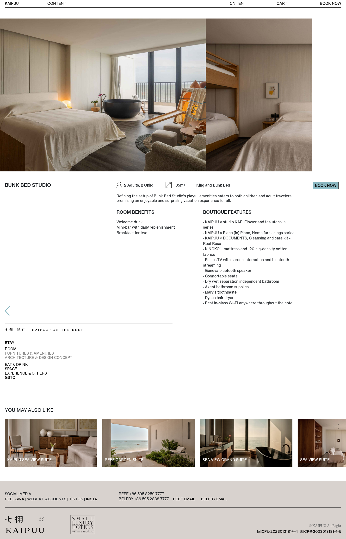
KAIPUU (12, 3)
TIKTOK (76, 499)
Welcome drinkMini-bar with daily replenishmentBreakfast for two (146, 227)
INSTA (91, 499)
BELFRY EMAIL (214, 498)
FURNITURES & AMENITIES (29, 353)
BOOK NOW (330, 3)
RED (8, 499)
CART (282, 3)
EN (241, 3)
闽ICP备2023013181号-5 (320, 531)
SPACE (11, 369)
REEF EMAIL (184, 498)
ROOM (10, 349)
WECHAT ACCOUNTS (46, 499)
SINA (19, 499)
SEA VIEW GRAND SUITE (225, 459)
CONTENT (57, 3)
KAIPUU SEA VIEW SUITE (29, 459)
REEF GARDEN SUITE (124, 459)
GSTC (10, 377)
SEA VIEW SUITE (315, 459)
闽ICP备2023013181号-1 (276, 531)
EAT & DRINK (16, 364)
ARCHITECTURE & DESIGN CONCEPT (38, 357)
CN (232, 3)
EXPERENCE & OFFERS (26, 373)
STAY (9, 342)
